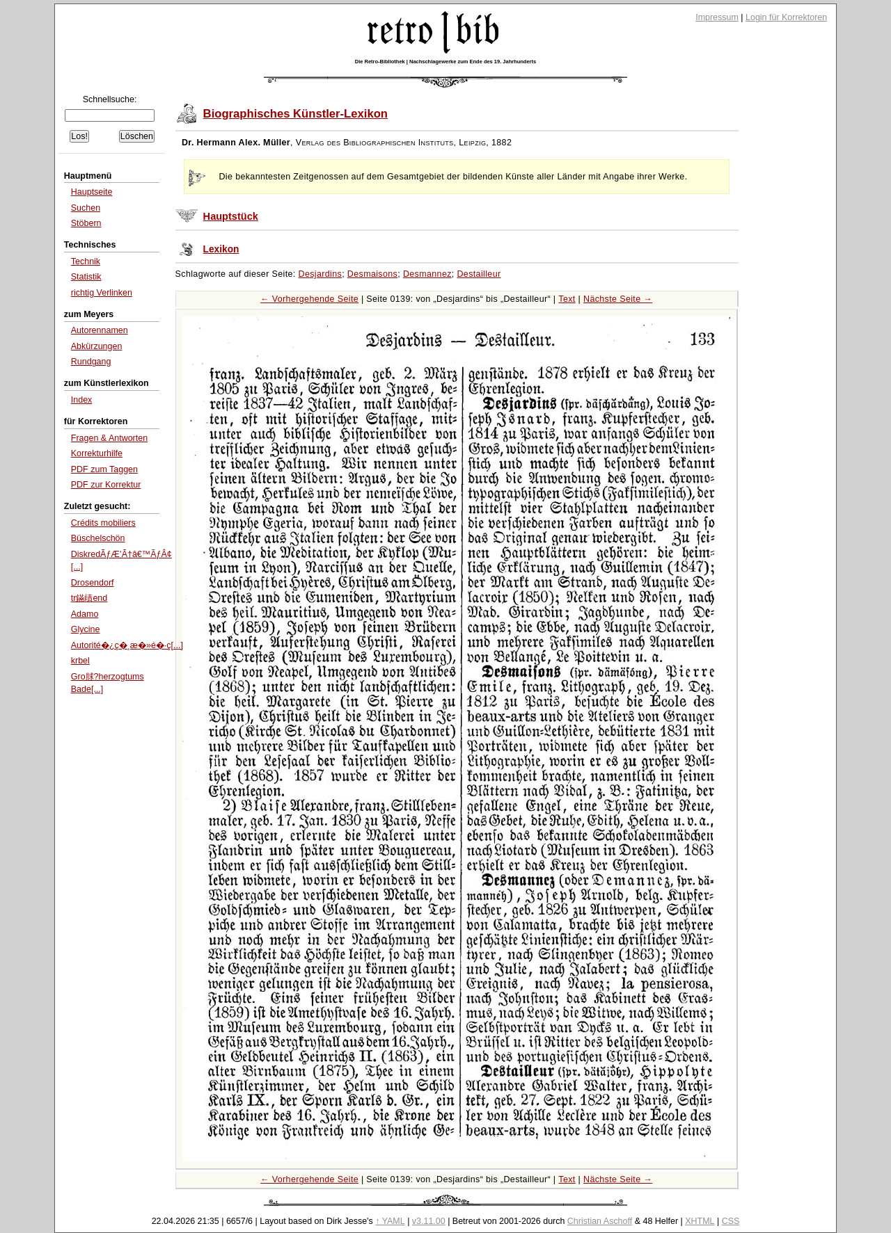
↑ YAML (390, 1221)
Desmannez (427, 274)
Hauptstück (230, 216)
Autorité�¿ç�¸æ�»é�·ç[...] (127, 645)
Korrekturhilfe (97, 453)
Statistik (86, 277)
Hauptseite (92, 192)
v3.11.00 (429, 1221)
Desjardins (320, 274)
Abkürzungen (97, 346)
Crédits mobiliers (103, 523)
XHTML (699, 1221)
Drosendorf (92, 583)
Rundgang (91, 361)
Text (566, 299)
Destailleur (478, 274)
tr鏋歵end (89, 598)
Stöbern (86, 223)
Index (82, 400)
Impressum (717, 17)
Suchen (85, 208)
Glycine (85, 629)
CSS (731, 1221)
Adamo (85, 614)
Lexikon (221, 249)
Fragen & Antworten (109, 438)
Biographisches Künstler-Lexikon (295, 113)
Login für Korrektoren (786, 17)
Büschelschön (98, 538)
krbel (80, 661)
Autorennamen (99, 330)
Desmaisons (372, 274)
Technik (85, 261)
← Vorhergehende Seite (309, 299)
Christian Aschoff (599, 1221)
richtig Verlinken (101, 293)
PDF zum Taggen (104, 469)
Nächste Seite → (617, 299)
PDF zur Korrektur (106, 485)
